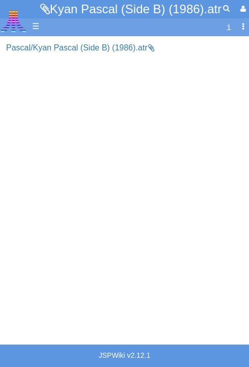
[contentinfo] (228, 26)
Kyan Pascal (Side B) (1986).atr (136, 9)
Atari (13, 21)
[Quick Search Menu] (226, 8)
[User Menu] (242, 9)
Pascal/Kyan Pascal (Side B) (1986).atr (76, 47)
